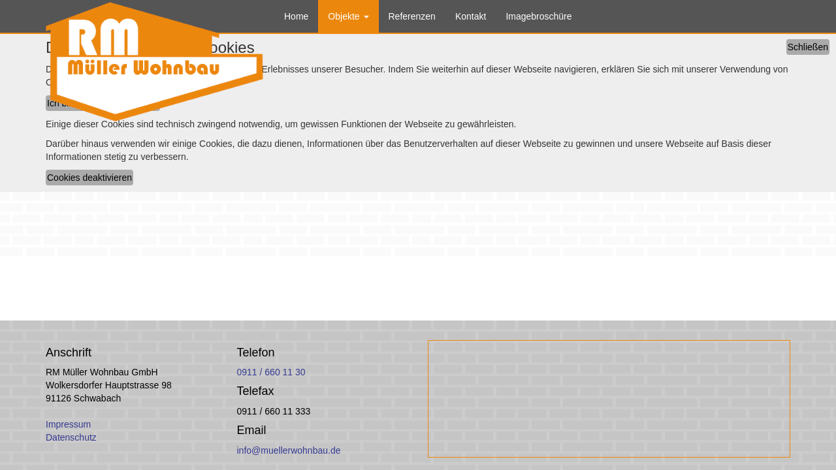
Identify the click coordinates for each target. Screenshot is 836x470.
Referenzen (412, 16)
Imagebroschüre (538, 16)
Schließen (808, 47)
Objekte (348, 16)
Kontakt (470, 16)
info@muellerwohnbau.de (289, 450)
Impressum (68, 424)
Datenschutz (71, 437)
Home (296, 16)
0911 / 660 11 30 (271, 372)
